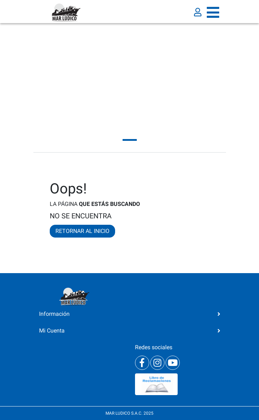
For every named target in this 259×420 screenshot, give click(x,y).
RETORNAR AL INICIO (82, 231)
